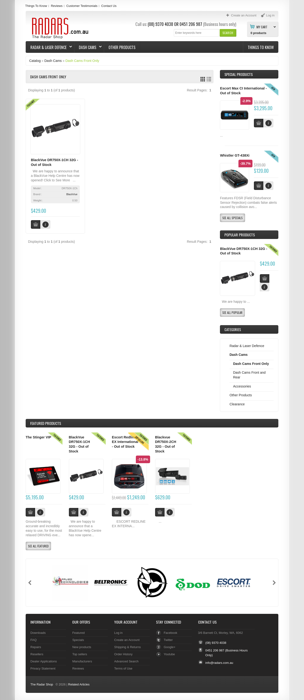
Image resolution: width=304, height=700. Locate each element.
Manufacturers (82, 661)
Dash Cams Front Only (82, 61)
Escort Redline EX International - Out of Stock (125, 441)
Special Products (238, 74)
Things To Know (36, 6)
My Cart (261, 27)
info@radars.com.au (219, 663)
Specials (78, 640)
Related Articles (79, 684)
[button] (228, 32)
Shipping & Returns (127, 647)
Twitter (168, 640)
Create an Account (127, 640)
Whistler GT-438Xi (234, 155)
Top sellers (79, 654)
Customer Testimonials (81, 6)
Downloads (38, 633)
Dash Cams (88, 47)
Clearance (237, 404)
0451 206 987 (191, 24)
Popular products (239, 235)
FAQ (33, 640)
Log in (118, 633)
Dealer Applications (43, 661)
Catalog (35, 61)
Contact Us (108, 6)
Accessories (242, 386)
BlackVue (71, 194)
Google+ (169, 647)
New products (81, 647)
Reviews (56, 6)
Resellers (36, 654)
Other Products (122, 47)
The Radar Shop (41, 684)
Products (45, 423)
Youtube (169, 654)
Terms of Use (123, 668)
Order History (123, 654)
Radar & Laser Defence (49, 47)
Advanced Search (126, 661)
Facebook (170, 633)
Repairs (35, 647)
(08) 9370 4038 (160, 24)
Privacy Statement (42, 668)
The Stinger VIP (38, 437)
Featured (78, 633)
